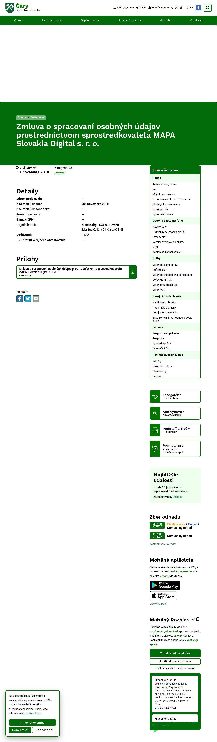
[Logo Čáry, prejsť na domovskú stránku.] (23, 8)
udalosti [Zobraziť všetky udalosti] (177, 420)
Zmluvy (60, 96)
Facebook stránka (200, 720)
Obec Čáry (92, 733)
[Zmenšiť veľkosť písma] (172, 7)
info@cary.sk (197, 717)
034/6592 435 (198, 713)
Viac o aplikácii (158, 527)
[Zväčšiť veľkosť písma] (181, 7)
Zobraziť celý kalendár (163, 467)
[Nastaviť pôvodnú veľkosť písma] (176, 7)
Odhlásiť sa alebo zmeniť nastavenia (175, 591)
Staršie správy (160, 648)
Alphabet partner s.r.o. (50, 733)
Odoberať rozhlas (175, 576)
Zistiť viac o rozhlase (175, 585)
